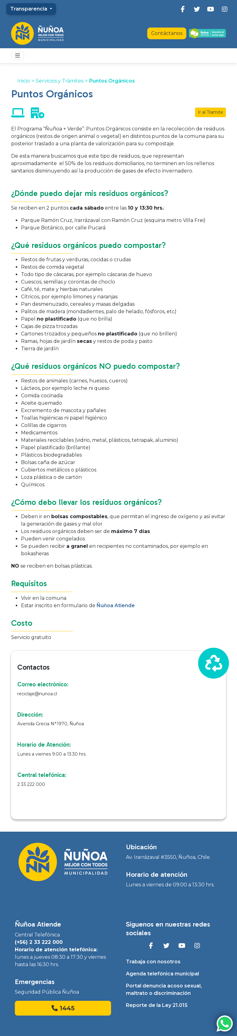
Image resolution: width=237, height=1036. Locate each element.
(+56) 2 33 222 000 (39, 942)
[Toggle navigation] (17, 55)
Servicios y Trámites (59, 81)
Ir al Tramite (210, 112)
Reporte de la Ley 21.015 (157, 1005)
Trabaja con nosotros (153, 962)
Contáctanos (166, 33)
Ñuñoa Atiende (116, 605)
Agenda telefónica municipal (162, 974)
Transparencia (29, 9)
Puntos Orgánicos (112, 81)
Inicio (23, 81)
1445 (63, 1008)
